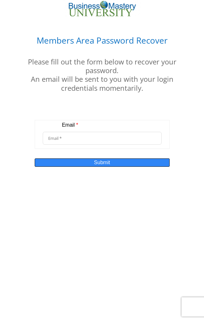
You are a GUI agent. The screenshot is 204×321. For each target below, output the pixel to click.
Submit (102, 162)
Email (70, 125)
